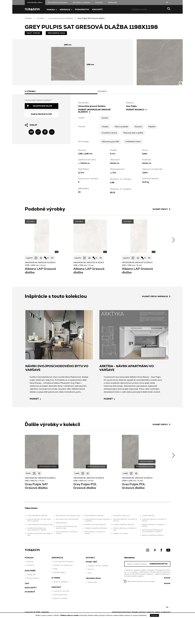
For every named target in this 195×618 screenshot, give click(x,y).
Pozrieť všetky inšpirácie (156, 296)
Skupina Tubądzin (61, 582)
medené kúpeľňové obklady (96, 528)
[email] (31, 132)
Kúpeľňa (151, 127)
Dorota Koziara (33, 578)
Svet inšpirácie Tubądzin (64, 561)
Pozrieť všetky (161, 209)
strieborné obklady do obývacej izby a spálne (36, 529)
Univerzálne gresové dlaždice (61, 18)
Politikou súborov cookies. (69, 615)
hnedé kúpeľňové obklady (123, 524)
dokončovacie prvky (121, 515)
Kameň (105, 118)
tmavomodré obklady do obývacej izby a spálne (152, 531)
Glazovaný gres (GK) (110, 141)
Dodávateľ (112, 2)
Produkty (30, 565)
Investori (99, 2)
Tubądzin (28, 18)
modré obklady (148, 515)
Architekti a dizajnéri (81, 2)
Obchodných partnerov (58, 2)
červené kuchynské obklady (67, 519)
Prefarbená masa (133, 141)
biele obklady (61, 523)
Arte (90, 573)
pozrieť (35, 399)
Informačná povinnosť (121, 612)
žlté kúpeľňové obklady (94, 515)
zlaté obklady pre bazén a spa (40, 524)
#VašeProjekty (60, 572)
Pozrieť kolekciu (136, 110)
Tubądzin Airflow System (98, 566)
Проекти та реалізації (63, 565)
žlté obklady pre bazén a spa (68, 515)
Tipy (27, 584)
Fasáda (105, 127)
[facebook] (45, 132)
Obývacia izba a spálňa (133, 133)
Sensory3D (92, 582)
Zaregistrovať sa (158, 564)
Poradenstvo (82, 9)
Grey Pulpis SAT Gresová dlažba (91, 18)
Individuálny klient (35, 2)
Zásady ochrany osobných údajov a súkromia (151, 612)
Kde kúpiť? (97, 9)
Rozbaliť (167, 578)
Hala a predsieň (121, 127)
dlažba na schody (120, 533)
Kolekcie (30, 561)
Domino (91, 569)
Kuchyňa (138, 127)
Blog (55, 569)
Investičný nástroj (109, 133)
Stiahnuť (30, 592)
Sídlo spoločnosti (60, 595)
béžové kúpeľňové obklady (153, 535)
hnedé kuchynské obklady (95, 524)
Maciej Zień (31, 574)
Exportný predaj (60, 598)
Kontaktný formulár (62, 591)
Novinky (90, 558)
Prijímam (154, 615)
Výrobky (40, 18)
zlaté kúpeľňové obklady (37, 515)
